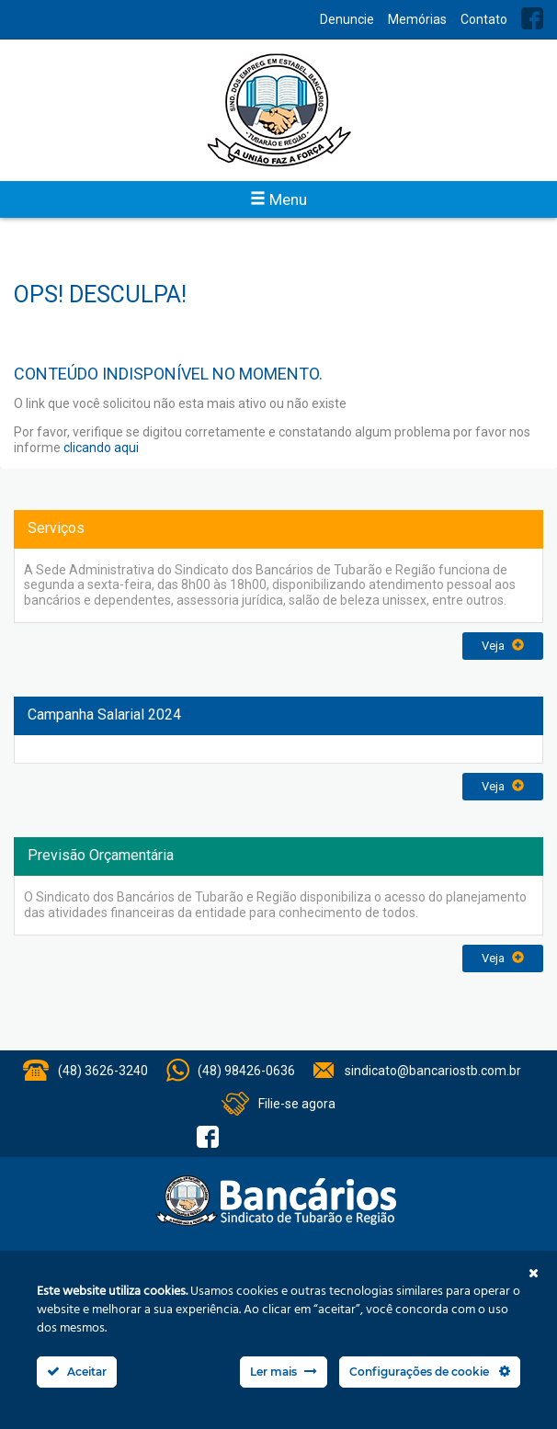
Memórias (417, 19)
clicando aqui (101, 447)
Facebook (532, 18)
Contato (483, 19)
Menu (278, 199)
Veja (503, 645)
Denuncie (347, 19)
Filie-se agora (296, 1103)
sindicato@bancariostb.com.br (433, 1070)
